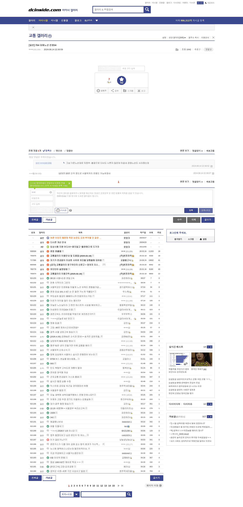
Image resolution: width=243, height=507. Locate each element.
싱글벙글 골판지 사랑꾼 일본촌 (182, 390)
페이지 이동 (154, 485)
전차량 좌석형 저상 (57, 372)
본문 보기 (184, 151)
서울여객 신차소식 (57, 350)
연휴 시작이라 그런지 (58, 283)
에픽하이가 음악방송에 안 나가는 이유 (185, 386)
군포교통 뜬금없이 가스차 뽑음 (63, 377)
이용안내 (205, 38)
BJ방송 (88, 20)
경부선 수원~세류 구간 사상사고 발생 (66, 471)
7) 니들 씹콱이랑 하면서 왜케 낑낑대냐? (188, 423)
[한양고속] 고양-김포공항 (60, 466)
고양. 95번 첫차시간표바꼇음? (62, 327)
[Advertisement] (121, 121)
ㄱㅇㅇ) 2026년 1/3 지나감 (61, 431)
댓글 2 (208, 49)
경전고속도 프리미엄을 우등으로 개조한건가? (70, 314)
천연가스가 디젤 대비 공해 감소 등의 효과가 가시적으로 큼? (74, 444)
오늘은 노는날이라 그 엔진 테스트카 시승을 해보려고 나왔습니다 (74, 305)
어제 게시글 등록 (190, 20)
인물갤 (162, 3)
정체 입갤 (53, 323)
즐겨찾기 (178, 239)
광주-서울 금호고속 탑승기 (61, 332)
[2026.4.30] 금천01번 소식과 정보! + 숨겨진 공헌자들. (73, 336)
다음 (119, 486)
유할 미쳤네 (54, 426)
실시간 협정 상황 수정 (59, 381)
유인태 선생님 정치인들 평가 (181, 393)
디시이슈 (187, 404)
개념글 (49, 219)
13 (105, 485)
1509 (51, 413)
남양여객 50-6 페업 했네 (60, 341)
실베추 (102, 91)
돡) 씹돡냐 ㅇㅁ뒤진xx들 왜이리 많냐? (187, 430)
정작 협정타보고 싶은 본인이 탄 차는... (66, 435)
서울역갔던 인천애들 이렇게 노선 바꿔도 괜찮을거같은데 (74, 287)
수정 (179, 219)
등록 (191, 210)
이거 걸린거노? (55, 440)
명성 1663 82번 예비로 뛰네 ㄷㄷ (64, 462)
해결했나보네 (55, 422)
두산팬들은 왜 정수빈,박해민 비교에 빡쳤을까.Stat (191, 427)
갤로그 (169, 3)
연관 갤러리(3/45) (177, 38)
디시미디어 (174, 404)
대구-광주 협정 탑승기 (59, 404)
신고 (141, 90)
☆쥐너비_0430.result (180, 434)
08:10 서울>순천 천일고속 (60, 278)
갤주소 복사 (193, 38)
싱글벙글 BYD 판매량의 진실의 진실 (184, 383)
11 (97, 485)
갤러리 (147, 3)
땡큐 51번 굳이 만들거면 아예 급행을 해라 (68, 345)
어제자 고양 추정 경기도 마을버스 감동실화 (69, 399)
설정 (164, 38)
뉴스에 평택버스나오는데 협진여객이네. (67, 449)
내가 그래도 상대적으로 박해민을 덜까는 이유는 (191, 441)
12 (101, 485)
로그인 (200, 3)
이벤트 (185, 3)
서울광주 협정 (55, 390)
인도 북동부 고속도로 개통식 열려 (64, 368)
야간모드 (210, 3)
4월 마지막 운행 (56, 458)
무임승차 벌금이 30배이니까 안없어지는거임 (69, 296)
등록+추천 (205, 210)
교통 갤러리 (40, 36)
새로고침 (210, 151)
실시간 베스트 (176, 347)
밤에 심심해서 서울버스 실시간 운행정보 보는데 (71, 354)
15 (113, 485)
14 (109, 485)
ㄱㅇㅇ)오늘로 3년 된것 (59, 318)
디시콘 (192, 3)
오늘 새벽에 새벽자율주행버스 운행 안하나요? (70, 395)
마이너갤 (43, 20)
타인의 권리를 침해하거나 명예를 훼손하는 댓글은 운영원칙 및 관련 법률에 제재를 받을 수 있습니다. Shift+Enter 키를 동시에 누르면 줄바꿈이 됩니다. (100, 194)
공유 (115, 90)
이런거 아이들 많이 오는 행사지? (64, 300)
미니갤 (154, 3)
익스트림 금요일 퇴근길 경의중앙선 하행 (67, 386)
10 (94, 485)
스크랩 (176, 49)
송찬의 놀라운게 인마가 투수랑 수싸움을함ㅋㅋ (191, 437)
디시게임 (177, 3)
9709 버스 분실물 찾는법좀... (62, 359)
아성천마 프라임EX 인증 (60, 309)
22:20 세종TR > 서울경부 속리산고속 (66, 408)
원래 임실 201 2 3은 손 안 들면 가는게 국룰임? (70, 292)
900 (50, 363)
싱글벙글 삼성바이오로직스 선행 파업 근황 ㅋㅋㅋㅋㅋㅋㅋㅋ (190, 379)
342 (50, 417)
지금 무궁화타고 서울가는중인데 (64, 453)
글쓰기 (208, 219)
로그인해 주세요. (178, 233)
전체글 (35, 219)
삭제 (211, 166)
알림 (203, 239)
